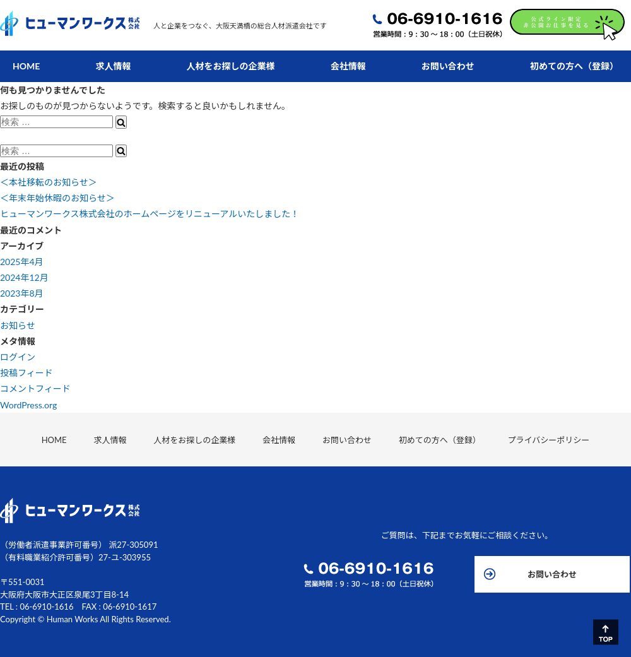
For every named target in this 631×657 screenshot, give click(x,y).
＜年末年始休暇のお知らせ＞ (57, 197)
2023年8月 (22, 293)
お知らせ (17, 325)
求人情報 (113, 66)
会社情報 (348, 66)
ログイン (17, 357)
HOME (26, 66)
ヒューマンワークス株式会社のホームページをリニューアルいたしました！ (149, 213)
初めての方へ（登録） (574, 66)
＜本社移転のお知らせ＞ (48, 182)
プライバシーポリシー (512, 440)
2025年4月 (22, 261)
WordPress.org (28, 405)
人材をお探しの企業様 (231, 66)
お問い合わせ (448, 66)
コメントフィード (35, 388)
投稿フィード (26, 372)
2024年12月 (24, 277)
